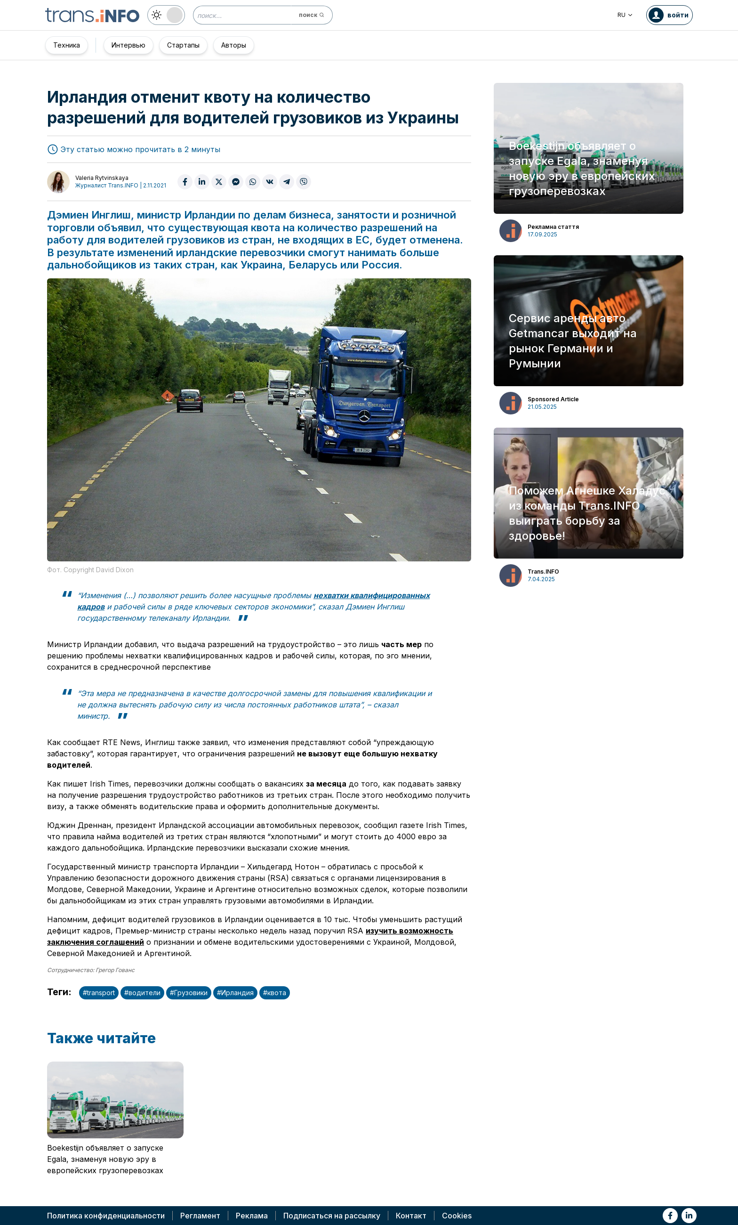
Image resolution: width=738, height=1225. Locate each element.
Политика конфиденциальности (106, 1215)
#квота (274, 993)
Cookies (457, 1215)
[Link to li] (689, 1215)
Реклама (252, 1215)
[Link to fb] (670, 1215)
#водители (142, 993)
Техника (66, 45)
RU (625, 14)
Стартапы (183, 45)
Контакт (411, 1215)
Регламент (200, 1215)
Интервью (128, 45)
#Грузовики (189, 993)
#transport (99, 993)
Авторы (233, 45)
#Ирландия (235, 993)
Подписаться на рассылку (331, 1215)
